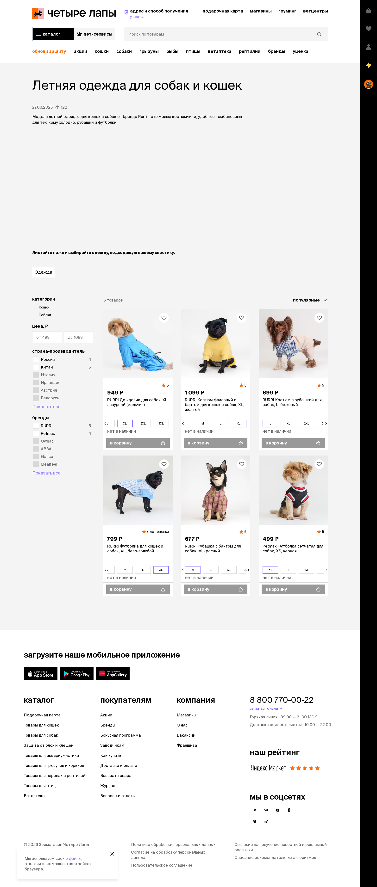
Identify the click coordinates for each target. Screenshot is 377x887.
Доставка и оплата (118, 765)
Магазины (186, 715)
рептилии (249, 51)
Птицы (193, 51)
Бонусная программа (120, 735)
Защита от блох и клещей (49, 745)
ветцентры (315, 10)
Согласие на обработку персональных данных (168, 855)
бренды (276, 51)
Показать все (46, 406)
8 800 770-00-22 (281, 700)
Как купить (110, 755)
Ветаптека (219, 51)
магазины (261, 10)
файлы (75, 858)
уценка (300, 51)
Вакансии (186, 735)
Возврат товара (116, 775)
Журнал (107, 785)
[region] (180, 51)
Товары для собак (41, 735)
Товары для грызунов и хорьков (54, 765)
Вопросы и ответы (117, 796)
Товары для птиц (40, 785)
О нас (182, 725)
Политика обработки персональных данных (173, 844)
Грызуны (149, 51)
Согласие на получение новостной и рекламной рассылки (280, 847)
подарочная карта (223, 10)
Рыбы (172, 51)
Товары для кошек (41, 725)
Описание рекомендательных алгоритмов (275, 857)
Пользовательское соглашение (161, 865)
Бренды (107, 725)
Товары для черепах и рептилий (54, 775)
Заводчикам (112, 745)
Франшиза (187, 745)
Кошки (102, 51)
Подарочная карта (42, 715)
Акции (106, 715)
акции (80, 51)
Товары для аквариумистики (51, 755)
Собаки (124, 51)
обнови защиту (49, 51)
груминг (287, 10)
